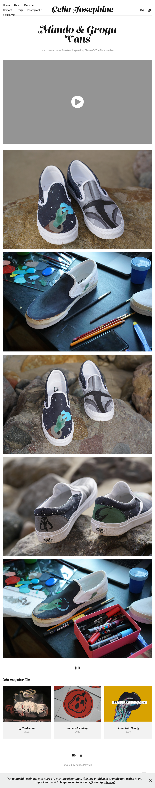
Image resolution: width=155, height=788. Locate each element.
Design (20, 10)
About (17, 5)
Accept (109, 782)
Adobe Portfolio (84, 764)
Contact (7, 10)
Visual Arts (9, 14)
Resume (29, 5)
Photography (34, 10)
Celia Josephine (82, 10)
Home (6, 5)
